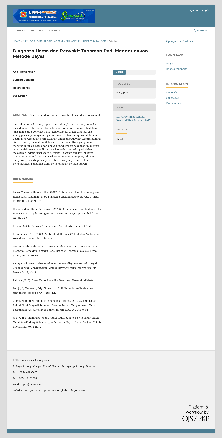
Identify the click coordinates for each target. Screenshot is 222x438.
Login (205, 10)
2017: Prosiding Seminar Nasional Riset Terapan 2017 (71, 41)
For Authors (173, 97)
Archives (36, 30)
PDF (120, 72)
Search (200, 30)
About (53, 30)
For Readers (173, 92)
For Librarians (174, 103)
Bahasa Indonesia (176, 69)
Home (17, 41)
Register (193, 10)
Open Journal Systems (179, 41)
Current (19, 30)
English (170, 63)
